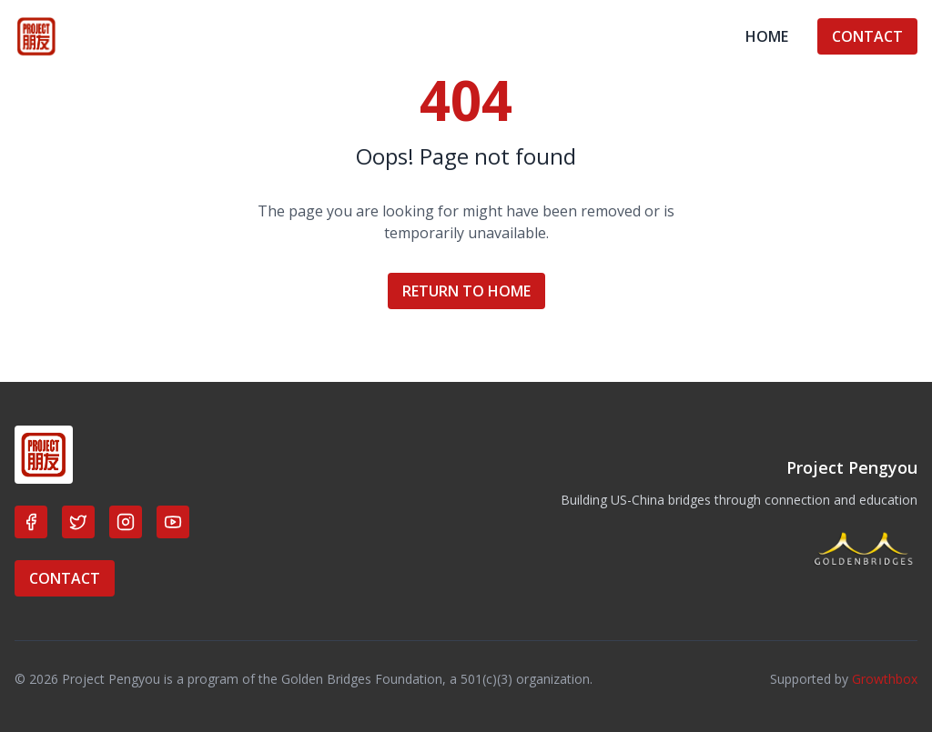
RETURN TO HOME (466, 291)
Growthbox (884, 678)
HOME (766, 36)
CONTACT (867, 36)
